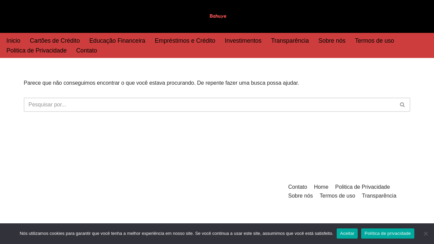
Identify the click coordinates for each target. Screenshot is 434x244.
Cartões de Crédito (55, 40)
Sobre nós (332, 40)
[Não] (425, 233)
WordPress (77, 219)
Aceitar (347, 233)
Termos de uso (375, 40)
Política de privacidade (387, 233)
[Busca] (209, 105)
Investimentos (243, 40)
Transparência (291, 40)
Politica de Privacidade (36, 50)
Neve (30, 219)
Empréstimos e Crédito (185, 40)
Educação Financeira (117, 40)
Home (321, 193)
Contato (86, 50)
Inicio (13, 40)
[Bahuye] (217, 16)
